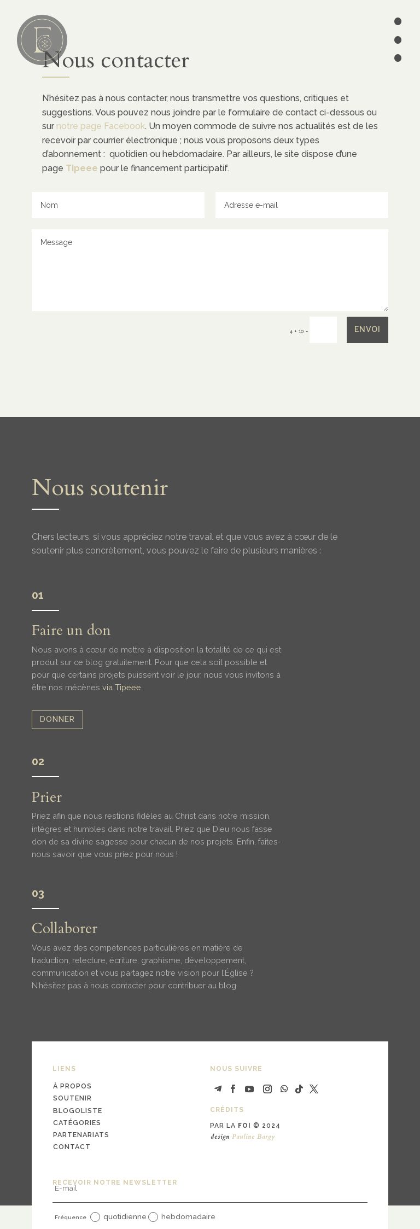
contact (72, 1147)
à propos (72, 1086)
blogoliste (77, 1110)
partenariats (81, 1135)
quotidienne (118, 1217)
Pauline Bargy (253, 1136)
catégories (77, 1123)
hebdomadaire (181, 1217)
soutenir (72, 1098)
